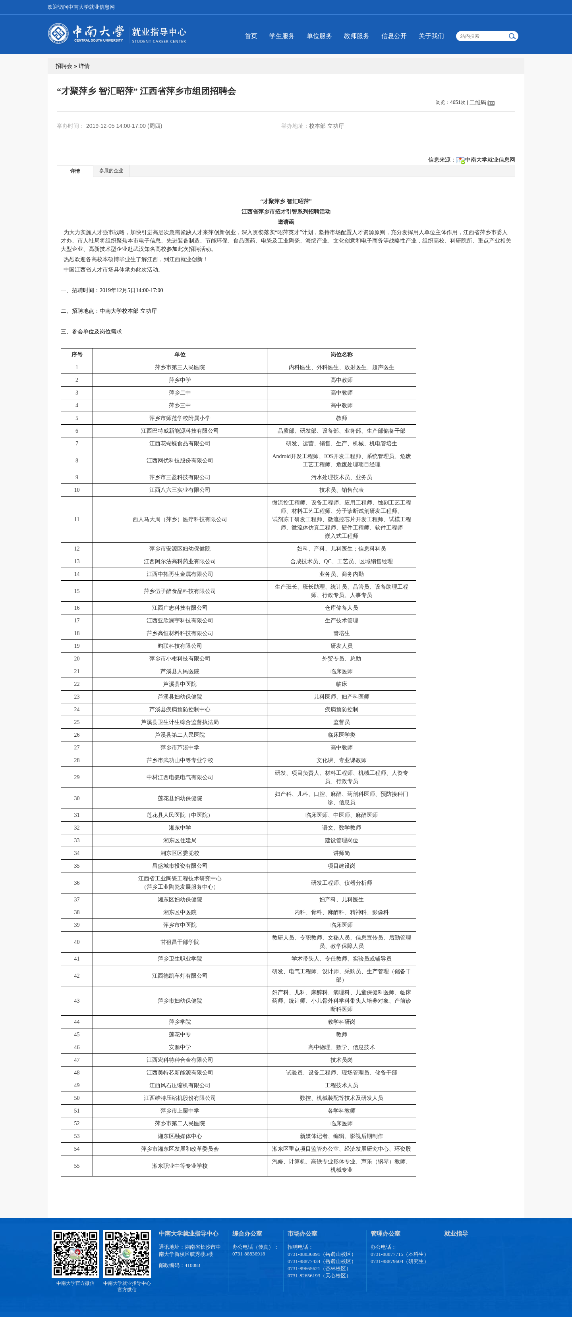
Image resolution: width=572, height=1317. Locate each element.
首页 (251, 36)
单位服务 (319, 36)
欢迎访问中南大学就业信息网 (81, 7)
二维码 (478, 102)
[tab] (75, 171)
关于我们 (431, 36)
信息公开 (394, 36)
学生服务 (282, 36)
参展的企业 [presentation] (111, 170)
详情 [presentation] (75, 171)
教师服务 (356, 36)
